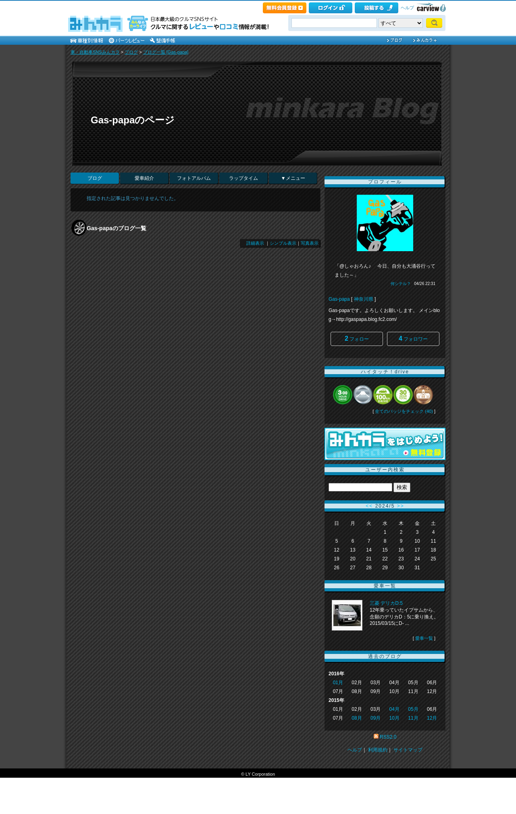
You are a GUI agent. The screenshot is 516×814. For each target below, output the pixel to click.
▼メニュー (293, 178)
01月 (338, 682)
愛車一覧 (424, 638)
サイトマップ (407, 750)
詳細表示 (255, 243)
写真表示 (309, 243)
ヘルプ (407, 7)
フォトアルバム (194, 178)
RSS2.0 (388, 737)
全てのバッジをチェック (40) (404, 411)
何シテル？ (401, 283)
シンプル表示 (283, 243)
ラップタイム (243, 178)
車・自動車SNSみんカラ (95, 52)
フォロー (357, 338)
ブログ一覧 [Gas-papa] (165, 52)
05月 (413, 709)
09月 (375, 718)
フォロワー (413, 338)
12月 (432, 718)
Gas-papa (339, 299)
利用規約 (377, 750)
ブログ (131, 52)
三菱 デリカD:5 (386, 603)
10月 (394, 718)
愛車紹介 (144, 178)
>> (400, 506)
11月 (413, 718)
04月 (394, 709)
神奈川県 (363, 299)
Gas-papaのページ (133, 120)
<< (369, 506)
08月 (357, 718)
